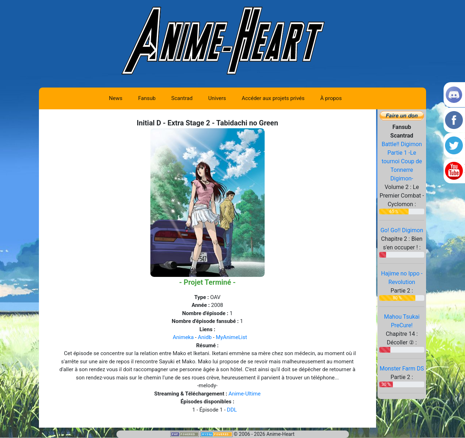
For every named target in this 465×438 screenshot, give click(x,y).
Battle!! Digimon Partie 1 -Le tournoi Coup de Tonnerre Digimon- (401, 161)
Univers (217, 98)
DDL (232, 410)
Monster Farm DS (402, 368)
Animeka (183, 337)
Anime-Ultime (245, 393)
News (115, 98)
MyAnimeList (231, 337)
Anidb (205, 337)
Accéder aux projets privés (273, 98)
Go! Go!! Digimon (401, 230)
